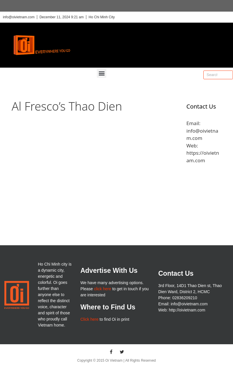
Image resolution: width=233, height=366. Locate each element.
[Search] (228, 75)
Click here (89, 319)
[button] (101, 73)
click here (102, 288)
